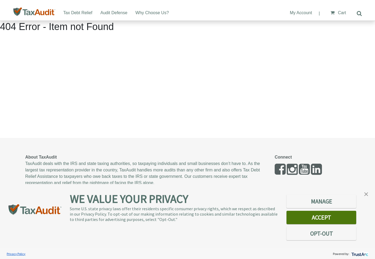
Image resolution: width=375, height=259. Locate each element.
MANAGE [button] (321, 201)
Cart (338, 12)
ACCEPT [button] (321, 217)
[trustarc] (359, 253)
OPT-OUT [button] (321, 233)
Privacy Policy (16, 254)
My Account (301, 12)
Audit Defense (113, 12)
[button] (366, 193)
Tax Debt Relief (78, 12)
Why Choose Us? (152, 12)
